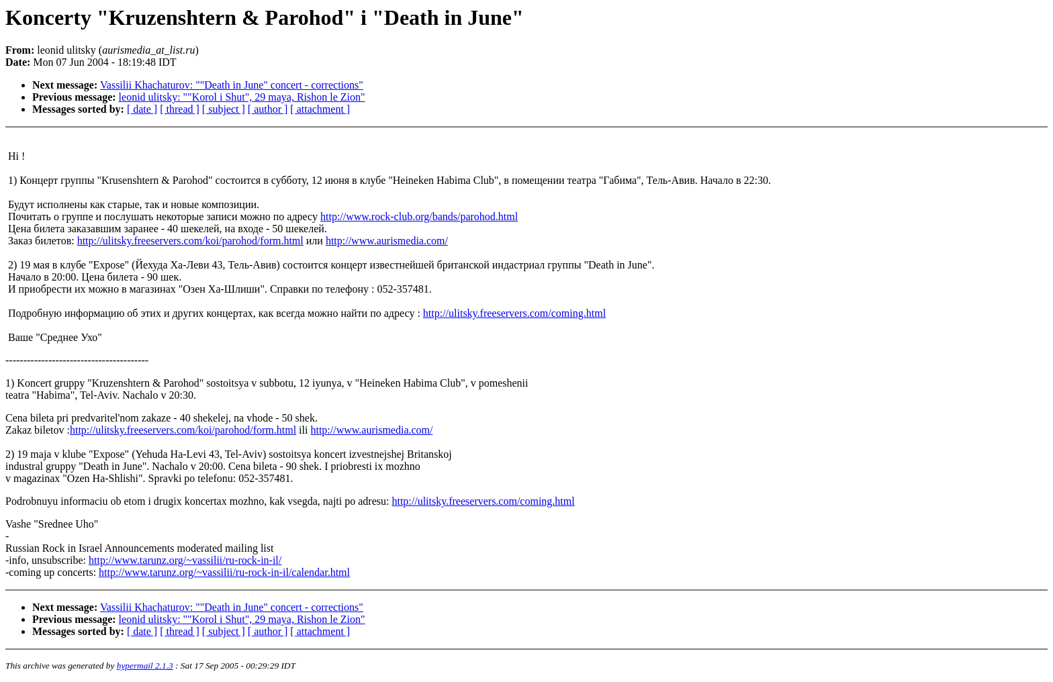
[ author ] (268, 109)
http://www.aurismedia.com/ (387, 240)
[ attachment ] (320, 109)
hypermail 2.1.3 (145, 666)
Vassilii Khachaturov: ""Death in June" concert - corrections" (231, 85)
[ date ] (142, 109)
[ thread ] (179, 109)
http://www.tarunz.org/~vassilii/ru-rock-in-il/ (185, 560)
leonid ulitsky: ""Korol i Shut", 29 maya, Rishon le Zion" (242, 97)
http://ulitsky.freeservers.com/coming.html (514, 313)
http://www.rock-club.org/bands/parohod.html (419, 216)
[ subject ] (223, 109)
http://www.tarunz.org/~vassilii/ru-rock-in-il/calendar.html (224, 572)
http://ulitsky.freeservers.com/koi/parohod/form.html (190, 240)
